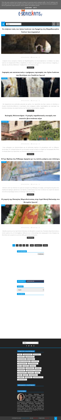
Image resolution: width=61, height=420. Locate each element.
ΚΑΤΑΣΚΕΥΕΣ (22, 372)
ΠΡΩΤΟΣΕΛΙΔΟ (38, 377)
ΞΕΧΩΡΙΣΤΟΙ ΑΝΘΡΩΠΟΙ (33, 370)
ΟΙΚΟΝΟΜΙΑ (33, 375)
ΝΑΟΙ (3, 35)
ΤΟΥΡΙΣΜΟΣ (30, 368)
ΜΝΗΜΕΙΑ (31, 359)
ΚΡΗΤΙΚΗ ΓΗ (29, 356)
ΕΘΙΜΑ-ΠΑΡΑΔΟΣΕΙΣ (23, 361)
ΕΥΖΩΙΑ (26, 366)
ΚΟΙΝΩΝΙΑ (4, 78)
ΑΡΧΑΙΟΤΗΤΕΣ (22, 363)
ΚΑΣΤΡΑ (31, 372)
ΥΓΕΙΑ (37, 372)
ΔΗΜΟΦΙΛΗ (30, 281)
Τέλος (45, 245)
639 (32, 245)
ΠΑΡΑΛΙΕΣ (35, 361)
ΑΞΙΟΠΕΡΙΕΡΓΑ (33, 363)
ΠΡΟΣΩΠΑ (21, 368)
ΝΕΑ (19, 366)
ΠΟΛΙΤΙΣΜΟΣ (21, 359)
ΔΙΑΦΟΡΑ (20, 377)
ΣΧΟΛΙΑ (33, 366)
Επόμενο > (38, 245)
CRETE (25, 375)
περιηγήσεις (22, 379)
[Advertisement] (30, 267)
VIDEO (19, 375)
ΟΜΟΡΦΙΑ (28, 377)
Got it (35, 7)
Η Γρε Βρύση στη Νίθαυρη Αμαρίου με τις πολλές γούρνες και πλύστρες (30, 159)
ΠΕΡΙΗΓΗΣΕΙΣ (5, 121)
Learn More (28, 7)
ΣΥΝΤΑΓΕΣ (21, 370)
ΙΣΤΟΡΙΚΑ (21, 356)
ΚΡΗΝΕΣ (4, 162)
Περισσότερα (30, 67)
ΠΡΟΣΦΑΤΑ (21, 281)
